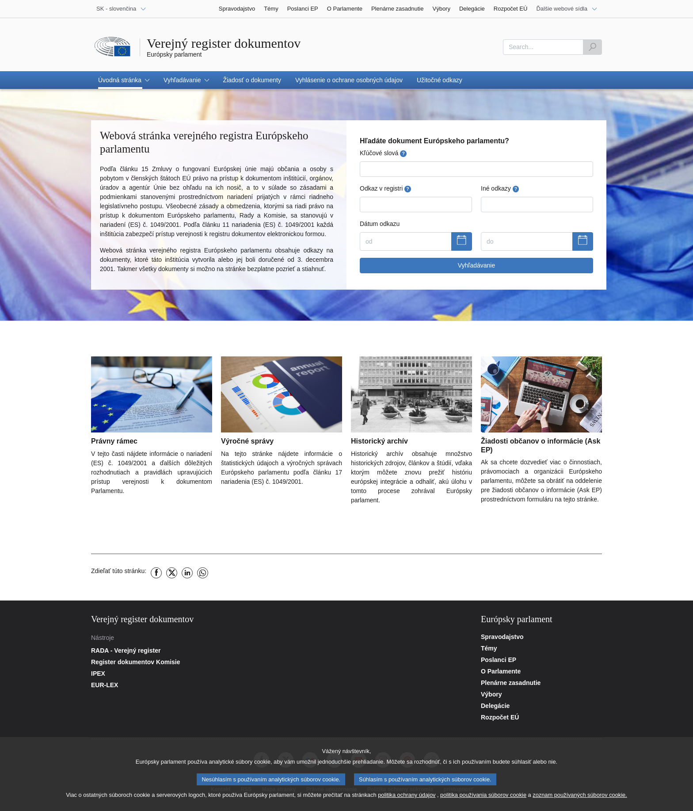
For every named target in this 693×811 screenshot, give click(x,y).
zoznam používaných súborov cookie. (580, 801)
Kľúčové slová (383, 153)
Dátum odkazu (380, 223)
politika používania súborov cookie (483, 801)
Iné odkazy (500, 188)
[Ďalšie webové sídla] (567, 9)
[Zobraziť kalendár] (461, 241)
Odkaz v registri (385, 188)
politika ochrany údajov (406, 801)
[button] (123, 80)
